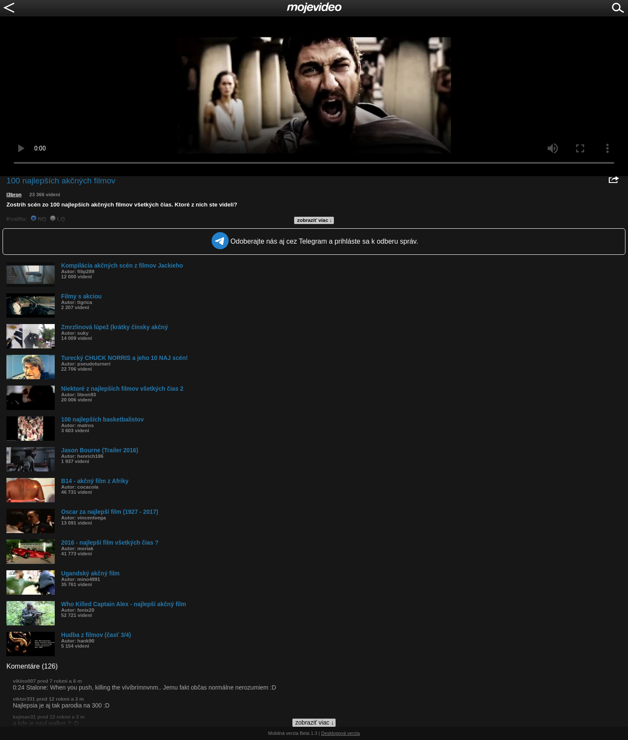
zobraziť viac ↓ (314, 220)
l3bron (13, 194)
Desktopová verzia (340, 733)
